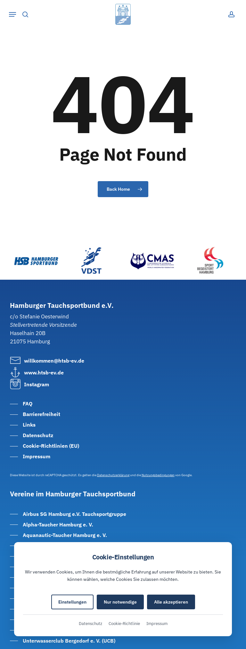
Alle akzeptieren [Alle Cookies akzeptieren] (171, 602)
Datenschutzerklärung (113, 475)
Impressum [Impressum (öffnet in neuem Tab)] (157, 623)
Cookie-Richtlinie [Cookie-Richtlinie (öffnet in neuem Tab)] (124, 623)
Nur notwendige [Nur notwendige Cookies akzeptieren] (120, 602)
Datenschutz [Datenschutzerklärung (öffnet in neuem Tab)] (90, 623)
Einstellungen (72, 602)
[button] (12, 14)
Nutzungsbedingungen (158, 475)
